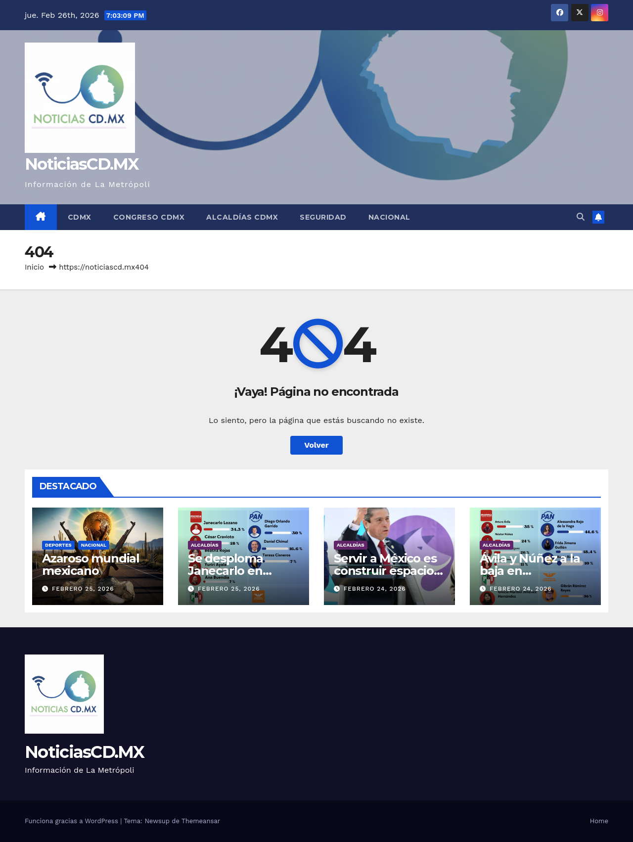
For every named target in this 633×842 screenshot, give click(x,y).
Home (599, 821)
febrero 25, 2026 (83, 588)
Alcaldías (205, 545)
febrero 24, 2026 (375, 588)
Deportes (58, 545)
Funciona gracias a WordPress (72, 821)
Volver (316, 445)
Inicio (34, 267)
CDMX (79, 217)
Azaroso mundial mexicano (90, 564)
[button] (581, 217)
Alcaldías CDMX (242, 217)
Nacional (389, 217)
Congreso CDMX (149, 217)
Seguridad (323, 217)
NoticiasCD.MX (81, 164)
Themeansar (200, 821)
